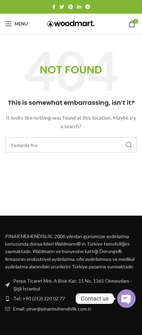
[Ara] (71, 145)
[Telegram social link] (87, 6)
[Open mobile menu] (16, 24)
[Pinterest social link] (70, 6)
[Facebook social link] (53, 6)
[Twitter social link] (61, 6)
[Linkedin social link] (79, 6)
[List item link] (71, 298)
